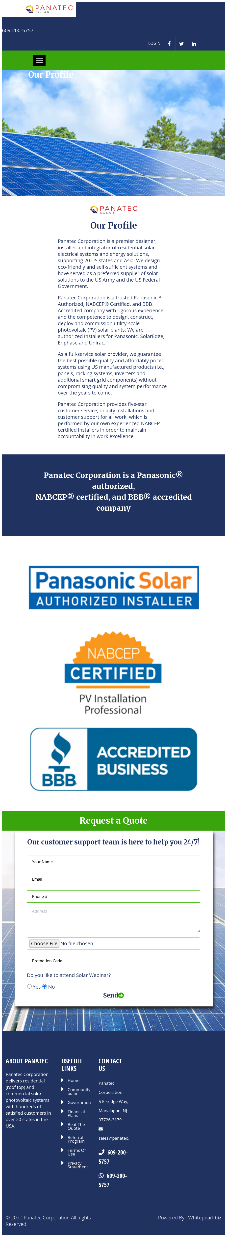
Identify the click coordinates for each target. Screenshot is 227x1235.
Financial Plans (76, 1114)
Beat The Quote (76, 1127)
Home (73, 1080)
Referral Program (76, 1139)
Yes (37, 987)
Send (113, 995)
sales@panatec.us (116, 1138)
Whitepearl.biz (204, 1217)
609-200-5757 (113, 1156)
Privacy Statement (78, 1165)
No (51, 987)
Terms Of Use (77, 1152)
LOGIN (154, 43)
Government (79, 1103)
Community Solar (79, 1092)
